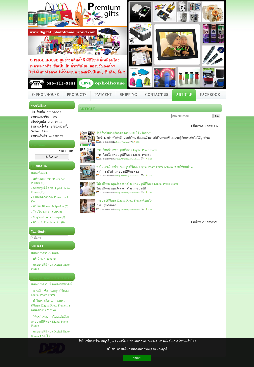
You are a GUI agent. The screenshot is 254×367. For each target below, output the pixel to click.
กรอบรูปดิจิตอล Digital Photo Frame (127, 159)
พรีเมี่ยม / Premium (121, 142)
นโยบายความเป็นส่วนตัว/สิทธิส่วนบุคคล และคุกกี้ (137, 349)
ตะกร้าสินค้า (38, 145)
